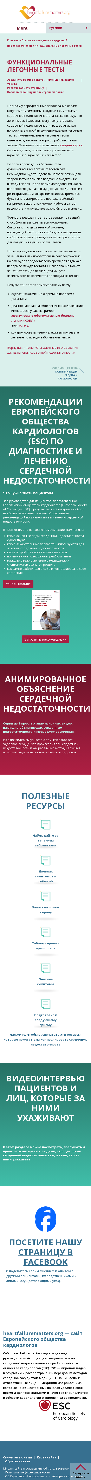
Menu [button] (23, 28)
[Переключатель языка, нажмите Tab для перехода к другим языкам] (68, 27)
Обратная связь (17, 1461)
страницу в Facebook (45, 1256)
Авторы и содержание (67, 1476)
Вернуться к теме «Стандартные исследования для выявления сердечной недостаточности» (42, 349)
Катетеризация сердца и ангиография (61, 373)
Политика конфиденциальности (27, 1472)
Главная (13, 40)
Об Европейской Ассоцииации (26, 1476)
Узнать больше (18, 584)
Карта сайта (46, 1457)
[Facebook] (45, 1222)
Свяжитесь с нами (17, 1457)
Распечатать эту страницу (25, 88)
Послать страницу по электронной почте (35, 92)
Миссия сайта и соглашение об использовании (36, 1468)
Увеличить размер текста (25, 79)
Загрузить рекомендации (45, 639)
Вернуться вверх (81, 1475)
